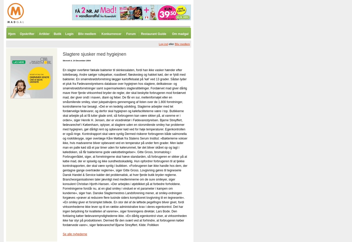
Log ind (163, 44)
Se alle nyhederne (75, 234)
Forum (131, 34)
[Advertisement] (220, 125)
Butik (57, 34)
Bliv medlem (87, 34)
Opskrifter (27, 34)
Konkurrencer (111, 34)
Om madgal (180, 34)
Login (69, 34)
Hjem (11, 34)
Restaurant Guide (153, 34)
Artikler (44, 34)
